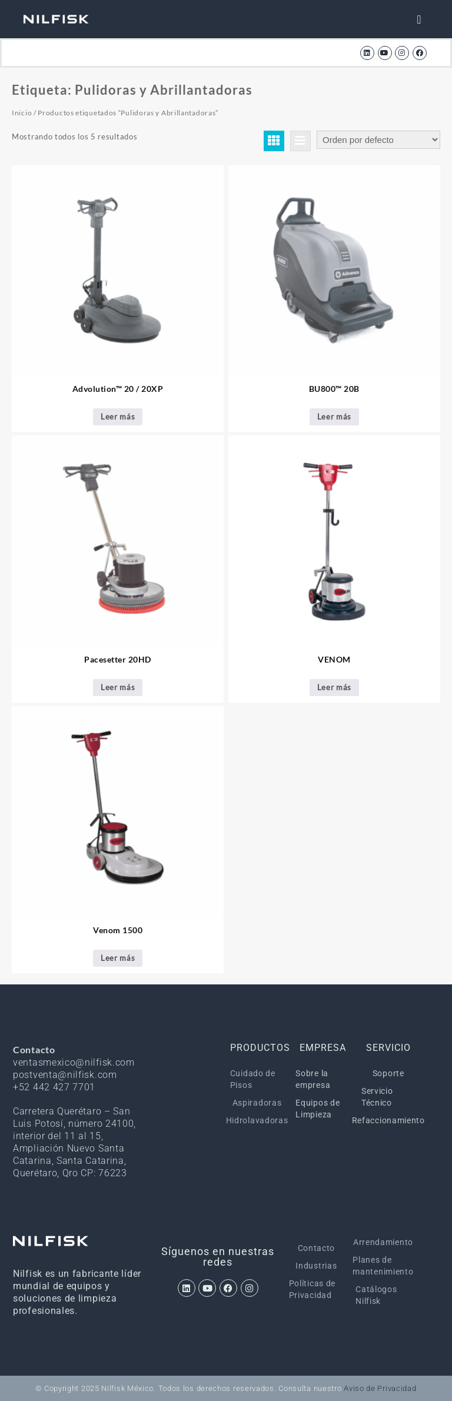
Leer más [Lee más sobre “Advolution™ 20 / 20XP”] (118, 416)
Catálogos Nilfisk (376, 1295)
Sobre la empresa (312, 1079)
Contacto (316, 1248)
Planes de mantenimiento (383, 1265)
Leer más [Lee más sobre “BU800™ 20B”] (334, 416)
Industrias (316, 1265)
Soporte (388, 1073)
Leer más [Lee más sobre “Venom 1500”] (118, 958)
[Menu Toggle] (419, 19)
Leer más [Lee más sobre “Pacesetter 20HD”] (118, 687)
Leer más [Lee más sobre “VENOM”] (334, 687)
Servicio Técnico (377, 1096)
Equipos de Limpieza (317, 1108)
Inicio (22, 112)
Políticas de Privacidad (312, 1289)
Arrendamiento (383, 1242)
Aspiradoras (257, 1102)
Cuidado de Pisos (252, 1079)
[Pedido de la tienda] (378, 140)
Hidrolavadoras (257, 1120)
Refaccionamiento (388, 1120)
